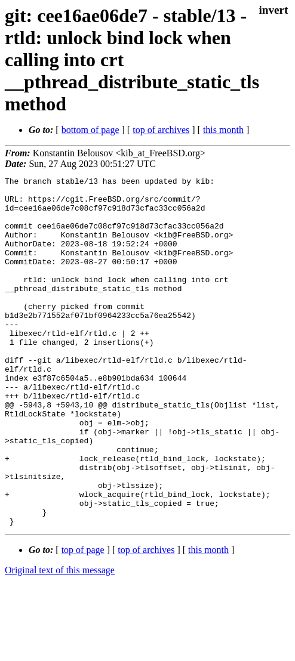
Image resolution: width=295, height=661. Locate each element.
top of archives (161, 130)
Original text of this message (60, 640)
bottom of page (90, 130)
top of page (83, 619)
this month (223, 130)
